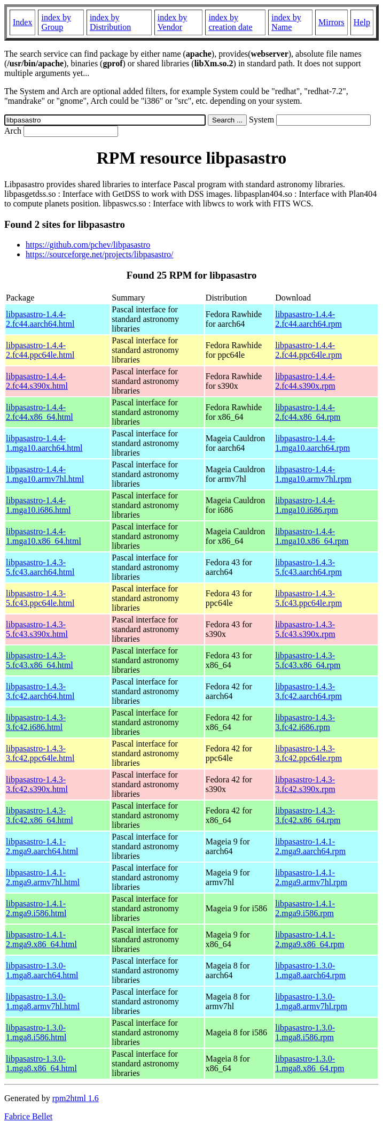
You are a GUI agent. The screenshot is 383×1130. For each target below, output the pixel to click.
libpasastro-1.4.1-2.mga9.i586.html (36, 908)
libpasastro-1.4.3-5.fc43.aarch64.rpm (308, 567)
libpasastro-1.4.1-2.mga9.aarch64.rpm (310, 846)
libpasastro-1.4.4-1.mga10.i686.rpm (306, 505)
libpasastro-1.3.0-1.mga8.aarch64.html (42, 970)
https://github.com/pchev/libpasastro (88, 244)
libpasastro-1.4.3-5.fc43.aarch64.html (40, 567)
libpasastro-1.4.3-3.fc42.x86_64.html (39, 815)
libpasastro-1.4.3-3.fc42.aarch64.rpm (308, 691)
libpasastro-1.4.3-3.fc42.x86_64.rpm (307, 815)
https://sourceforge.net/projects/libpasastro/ (100, 254)
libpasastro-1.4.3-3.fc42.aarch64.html (40, 691)
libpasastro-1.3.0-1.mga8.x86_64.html (41, 1063)
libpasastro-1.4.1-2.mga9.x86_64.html (41, 939)
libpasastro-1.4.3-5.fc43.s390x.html (37, 629)
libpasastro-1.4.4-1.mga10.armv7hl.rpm (313, 474)
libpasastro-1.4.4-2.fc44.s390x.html (37, 381)
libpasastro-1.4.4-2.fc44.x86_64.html (39, 412)
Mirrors (331, 22)
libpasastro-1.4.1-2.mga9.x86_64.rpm (309, 939)
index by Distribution (110, 22)
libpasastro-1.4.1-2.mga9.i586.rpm (305, 908)
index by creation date (230, 22)
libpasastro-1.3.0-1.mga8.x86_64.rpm (309, 1063)
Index (22, 22)
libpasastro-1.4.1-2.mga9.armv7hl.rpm (311, 877)
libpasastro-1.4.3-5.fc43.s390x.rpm (305, 629)
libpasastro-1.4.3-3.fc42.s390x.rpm (305, 784)
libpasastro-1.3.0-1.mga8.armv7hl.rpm (311, 1001)
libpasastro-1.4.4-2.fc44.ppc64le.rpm (308, 350)
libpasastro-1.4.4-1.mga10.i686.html (38, 505)
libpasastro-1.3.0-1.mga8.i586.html (36, 1032)
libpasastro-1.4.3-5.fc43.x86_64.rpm (307, 660)
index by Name (286, 22)
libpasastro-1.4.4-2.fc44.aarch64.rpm (308, 319)
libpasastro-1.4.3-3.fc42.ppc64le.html (40, 753)
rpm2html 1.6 (75, 1098)
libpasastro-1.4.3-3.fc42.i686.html (36, 722)
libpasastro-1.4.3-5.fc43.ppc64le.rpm (308, 598)
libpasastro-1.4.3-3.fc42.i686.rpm (305, 722)
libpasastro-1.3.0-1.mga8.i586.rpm (305, 1032)
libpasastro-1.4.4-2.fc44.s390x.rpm (305, 381)
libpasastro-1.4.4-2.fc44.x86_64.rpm (307, 412)
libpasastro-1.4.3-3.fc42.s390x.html (37, 784)
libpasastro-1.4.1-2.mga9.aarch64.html (42, 846)
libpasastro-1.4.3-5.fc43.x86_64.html (39, 660)
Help (362, 22)
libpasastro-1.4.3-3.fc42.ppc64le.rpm (308, 753)
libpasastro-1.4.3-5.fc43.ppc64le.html (40, 598)
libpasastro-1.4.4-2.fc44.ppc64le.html (40, 350)
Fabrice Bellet (28, 1116)
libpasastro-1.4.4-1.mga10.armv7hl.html (45, 474)
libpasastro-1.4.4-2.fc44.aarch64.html (40, 319)
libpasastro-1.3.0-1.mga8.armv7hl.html (43, 1001)
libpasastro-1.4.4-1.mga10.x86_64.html (43, 536)
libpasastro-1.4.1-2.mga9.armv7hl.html (43, 877)
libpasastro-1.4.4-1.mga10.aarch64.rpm (312, 443)
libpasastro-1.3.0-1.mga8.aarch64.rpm (310, 970)
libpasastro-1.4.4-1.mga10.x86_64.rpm (311, 536)
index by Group (56, 22)
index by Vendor (172, 22)
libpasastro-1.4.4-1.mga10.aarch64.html (44, 443)
